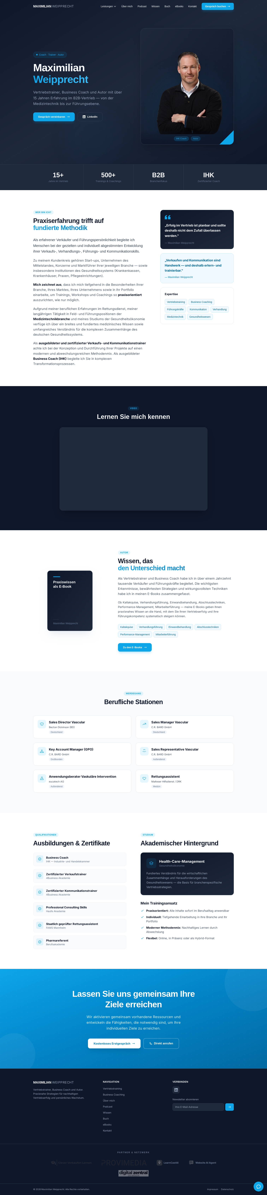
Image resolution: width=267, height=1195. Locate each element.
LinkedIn (90, 116)
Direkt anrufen (161, 1043)
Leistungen (109, 6)
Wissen (156, 6)
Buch (167, 6)
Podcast (142, 6)
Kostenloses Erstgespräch (114, 1043)
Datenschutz (227, 1189)
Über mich (127, 6)
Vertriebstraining (112, 1088)
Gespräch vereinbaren (54, 116)
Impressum (212, 1189)
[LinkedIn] (176, 1089)
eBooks (179, 6)
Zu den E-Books (135, 647)
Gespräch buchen (217, 6)
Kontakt (192, 6)
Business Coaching (114, 1094)
